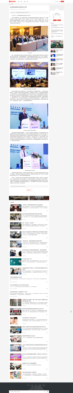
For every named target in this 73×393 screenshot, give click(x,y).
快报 (24, 1)
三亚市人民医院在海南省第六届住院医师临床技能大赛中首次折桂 (34, 345)
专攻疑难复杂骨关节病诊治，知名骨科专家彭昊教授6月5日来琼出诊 (35, 268)
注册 (59, 1)
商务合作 (36, 385)
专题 (27, 1)
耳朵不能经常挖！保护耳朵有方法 (29, 317)
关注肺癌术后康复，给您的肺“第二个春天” (18, 291)
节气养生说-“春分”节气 (27, 258)
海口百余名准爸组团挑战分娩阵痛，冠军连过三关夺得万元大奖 (34, 355)
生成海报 (12, 392)
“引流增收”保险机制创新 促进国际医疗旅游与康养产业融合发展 (59, 55)
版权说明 (40, 385)
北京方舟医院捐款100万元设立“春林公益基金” (19, 285)
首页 (18, 1)
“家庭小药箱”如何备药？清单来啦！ (29, 372)
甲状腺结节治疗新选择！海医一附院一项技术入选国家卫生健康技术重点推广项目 (34, 300)
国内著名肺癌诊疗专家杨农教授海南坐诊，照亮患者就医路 (34, 250)
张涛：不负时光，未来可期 (28, 222)
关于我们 (28, 385)
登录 (57, 1)
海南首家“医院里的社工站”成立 (28, 335)
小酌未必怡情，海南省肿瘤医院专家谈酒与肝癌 (32, 240)
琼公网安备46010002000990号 (40, 390)
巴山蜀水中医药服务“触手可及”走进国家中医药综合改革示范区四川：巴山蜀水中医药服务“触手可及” (57, 31)
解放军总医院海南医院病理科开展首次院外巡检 (32, 213)
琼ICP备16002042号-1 (31, 390)
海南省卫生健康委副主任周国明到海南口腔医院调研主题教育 (34, 231)
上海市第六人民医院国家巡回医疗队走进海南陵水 (32, 204)
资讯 (21, 1)
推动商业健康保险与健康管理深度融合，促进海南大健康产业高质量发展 (59, 60)
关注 (55, 20)
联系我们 (32, 385)
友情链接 (43, 385)
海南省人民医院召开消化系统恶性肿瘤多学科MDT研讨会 (34, 326)
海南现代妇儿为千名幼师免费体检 (29, 363)
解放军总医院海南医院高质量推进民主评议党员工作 (33, 308)
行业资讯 (20, 9)
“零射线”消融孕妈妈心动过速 (16, 277)
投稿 (62, 1)
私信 (59, 20)
